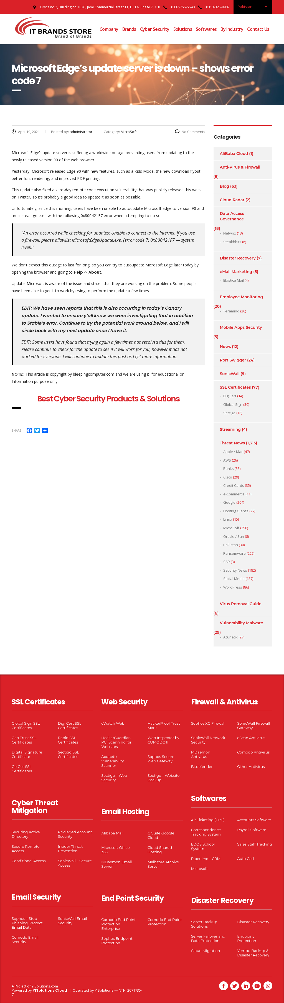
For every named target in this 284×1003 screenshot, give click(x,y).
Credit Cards (233, 485)
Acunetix (230, 637)
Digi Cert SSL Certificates (70, 725)
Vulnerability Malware (241, 622)
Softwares (206, 29)
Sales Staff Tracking (254, 844)
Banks (228, 468)
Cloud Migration (205, 950)
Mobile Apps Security (241, 327)
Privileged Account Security (75, 834)
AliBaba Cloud (234, 153)
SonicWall (230, 373)
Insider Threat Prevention (70, 848)
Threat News (232, 443)
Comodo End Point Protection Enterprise (118, 924)
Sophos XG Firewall (208, 723)
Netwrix (229, 233)
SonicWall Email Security (72, 920)
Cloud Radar (232, 199)
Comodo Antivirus (253, 752)
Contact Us (258, 29)
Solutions (182, 29)
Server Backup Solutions (204, 924)
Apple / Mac (233, 451)
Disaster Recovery (238, 258)
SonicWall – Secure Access (75, 863)
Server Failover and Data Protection (208, 938)
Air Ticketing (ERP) (208, 820)
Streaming (230, 429)
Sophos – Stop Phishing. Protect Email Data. (27, 923)
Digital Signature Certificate (27, 754)
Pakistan (230, 544)
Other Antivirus (251, 766)
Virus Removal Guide (241, 603)
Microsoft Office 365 (115, 849)
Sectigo (229, 412)
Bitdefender (202, 766)
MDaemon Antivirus (200, 754)
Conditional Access (29, 861)
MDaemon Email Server (116, 864)
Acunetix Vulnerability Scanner (112, 761)
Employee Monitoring (241, 296)
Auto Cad (245, 858)
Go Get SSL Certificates (22, 768)
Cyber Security (154, 29)
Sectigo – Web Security (114, 777)
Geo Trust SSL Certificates (24, 739)
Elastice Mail (233, 280)
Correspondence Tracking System (206, 832)
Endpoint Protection (246, 938)
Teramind (231, 311)
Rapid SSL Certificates (68, 739)
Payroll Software (251, 830)
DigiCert (229, 395)
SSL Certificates (235, 387)
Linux (227, 519)
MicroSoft (231, 527)
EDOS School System (203, 846)
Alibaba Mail (112, 833)
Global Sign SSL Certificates (26, 725)
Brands (129, 29)
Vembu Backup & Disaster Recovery (253, 952)
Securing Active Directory (26, 834)
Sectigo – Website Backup (163, 777)
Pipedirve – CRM (205, 858)
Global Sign (232, 404)
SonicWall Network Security (208, 739)
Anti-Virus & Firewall (240, 167)
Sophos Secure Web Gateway (161, 758)
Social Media (234, 578)
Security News (235, 570)
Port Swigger (233, 360)
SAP (226, 561)
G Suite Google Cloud (161, 835)
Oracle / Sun (233, 536)
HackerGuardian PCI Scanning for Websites (116, 742)
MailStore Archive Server (163, 864)
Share (16, 430)
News (225, 346)
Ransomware (234, 553)
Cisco (227, 477)
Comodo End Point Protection (165, 921)
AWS (227, 460)
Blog (224, 186)
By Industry (231, 29)
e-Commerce (234, 494)
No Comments (190, 131)
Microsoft (199, 868)
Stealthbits (232, 241)
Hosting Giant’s (235, 510)
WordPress (232, 587)
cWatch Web (112, 723)
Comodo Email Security (25, 939)
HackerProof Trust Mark (164, 725)
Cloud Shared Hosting (160, 849)
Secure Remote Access (25, 848)
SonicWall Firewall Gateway (253, 725)
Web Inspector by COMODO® (163, 739)
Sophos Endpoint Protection (116, 940)
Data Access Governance (232, 216)
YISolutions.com (45, 986)
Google (229, 502)
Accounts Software (254, 820)
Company (109, 29)
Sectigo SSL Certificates (68, 754)
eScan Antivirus (251, 737)
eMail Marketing (236, 271)
